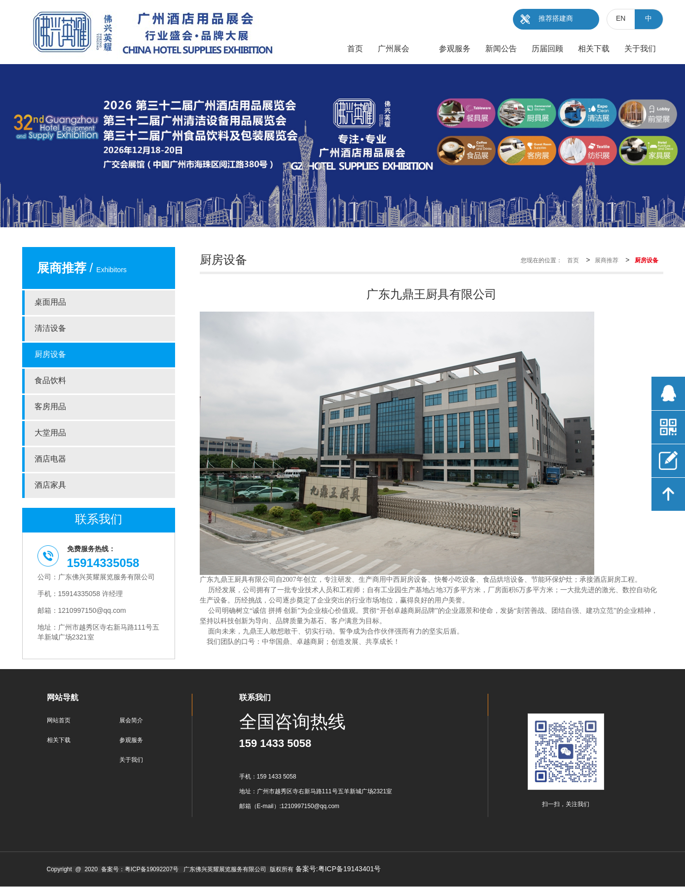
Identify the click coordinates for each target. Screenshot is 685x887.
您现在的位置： (541, 260)
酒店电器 (50, 459)
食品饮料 (50, 381)
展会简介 (131, 720)
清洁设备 (50, 328)
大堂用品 (50, 433)
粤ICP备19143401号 (349, 869)
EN (620, 19)
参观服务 (131, 740)
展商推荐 (606, 260)
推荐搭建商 (556, 19)
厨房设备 (50, 355)
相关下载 (59, 740)
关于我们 (131, 760)
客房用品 (50, 407)
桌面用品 (50, 302)
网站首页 (59, 720)
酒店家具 (50, 485)
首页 (573, 260)
